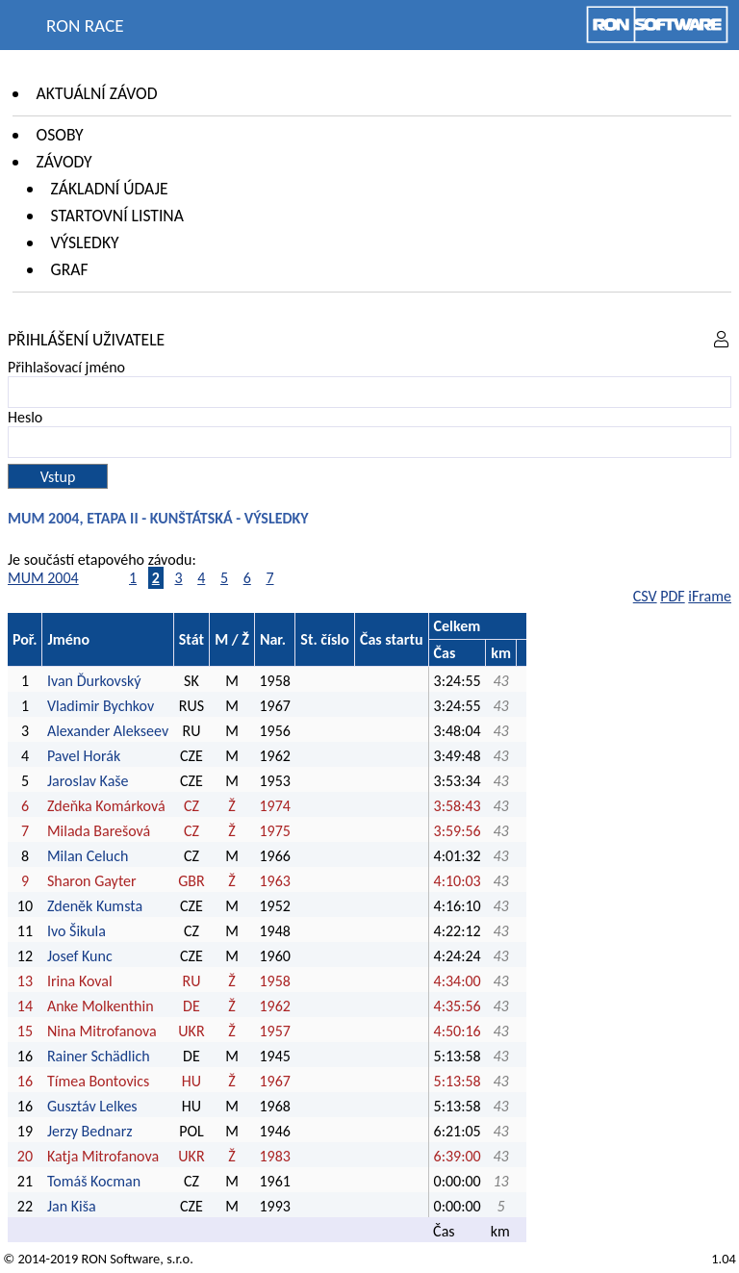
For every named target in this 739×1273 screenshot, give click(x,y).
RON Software (120, 1258)
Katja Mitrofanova (103, 1156)
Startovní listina (117, 215)
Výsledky (85, 242)
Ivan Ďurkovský (94, 681)
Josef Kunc (80, 956)
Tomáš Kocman (93, 1181)
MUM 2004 (43, 578)
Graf (70, 269)
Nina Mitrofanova (102, 1031)
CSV (645, 596)
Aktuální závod (97, 93)
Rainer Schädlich (98, 1056)
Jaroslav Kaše (88, 781)
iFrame (709, 596)
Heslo (25, 417)
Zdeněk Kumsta (94, 906)
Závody (64, 161)
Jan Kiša (71, 1206)
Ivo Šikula (76, 931)
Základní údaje (109, 188)
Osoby (60, 134)
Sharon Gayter (92, 881)
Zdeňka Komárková (106, 806)
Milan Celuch (87, 856)
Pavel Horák (83, 756)
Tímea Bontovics (98, 1081)
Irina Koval (80, 981)
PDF (672, 596)
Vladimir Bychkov (100, 706)
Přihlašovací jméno (66, 367)
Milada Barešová (98, 831)
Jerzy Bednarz (90, 1131)
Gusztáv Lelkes (92, 1106)
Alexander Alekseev (107, 731)
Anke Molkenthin (100, 1006)
